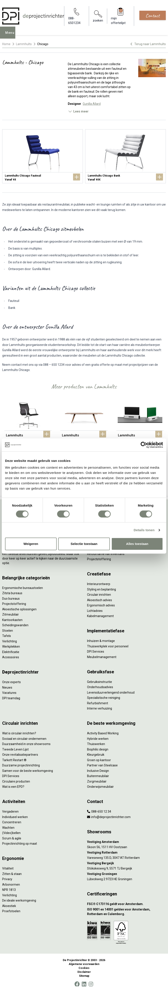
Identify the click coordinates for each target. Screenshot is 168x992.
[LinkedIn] (84, 984)
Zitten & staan (12, 874)
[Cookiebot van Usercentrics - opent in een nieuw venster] (144, 445)
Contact (152, 15)
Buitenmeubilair (98, 776)
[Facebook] (77, 984)
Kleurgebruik (95, 754)
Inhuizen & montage (101, 641)
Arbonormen (11, 884)
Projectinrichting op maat (19, 843)
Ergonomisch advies (101, 605)
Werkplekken (11, 646)
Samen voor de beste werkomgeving (27, 771)
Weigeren (30, 544)
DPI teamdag (11, 698)
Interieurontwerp (98, 584)
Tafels (6, 636)
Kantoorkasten (12, 620)
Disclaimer (84, 971)
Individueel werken (15, 817)
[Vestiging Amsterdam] (126, 842)
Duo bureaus (11, 598)
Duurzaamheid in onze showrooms (26, 744)
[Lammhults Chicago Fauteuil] (42, 156)
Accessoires (10, 657)
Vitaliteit (8, 868)
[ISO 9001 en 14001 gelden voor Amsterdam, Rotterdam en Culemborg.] (126, 911)
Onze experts (11, 682)
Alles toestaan (137, 544)
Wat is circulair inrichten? (19, 733)
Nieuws (7, 687)
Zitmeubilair (10, 614)
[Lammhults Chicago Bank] (125, 156)
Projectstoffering (14, 604)
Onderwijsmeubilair (100, 786)
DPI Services (95, 651)
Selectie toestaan (84, 544)
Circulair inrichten (99, 594)
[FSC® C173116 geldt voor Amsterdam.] (126, 904)
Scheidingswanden (15, 625)
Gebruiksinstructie (99, 682)
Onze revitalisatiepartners (20, 754)
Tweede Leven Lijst (15, 749)
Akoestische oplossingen (19, 609)
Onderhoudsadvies (100, 687)
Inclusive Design (98, 771)
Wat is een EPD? (13, 786)
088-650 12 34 (99, 811)
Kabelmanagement (100, 616)
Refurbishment (97, 703)
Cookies (84, 968)
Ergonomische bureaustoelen (22, 588)
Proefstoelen (11, 911)
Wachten (8, 827)
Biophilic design (97, 749)
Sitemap (84, 975)
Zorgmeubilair (97, 781)
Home (6, 44)
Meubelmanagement (101, 657)
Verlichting (9, 641)
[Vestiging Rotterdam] (126, 852)
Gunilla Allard (92, 103)
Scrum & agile (11, 838)
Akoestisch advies (99, 600)
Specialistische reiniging (103, 697)
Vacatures (9, 692)
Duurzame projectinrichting (21, 765)
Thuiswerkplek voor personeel (107, 646)
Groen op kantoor (99, 760)
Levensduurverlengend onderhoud (111, 692)
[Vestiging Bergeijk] (126, 863)
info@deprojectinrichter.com (109, 817)
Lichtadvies (95, 611)
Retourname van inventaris (105, 554)
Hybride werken (97, 738)
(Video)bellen (11, 833)
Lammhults (24, 44)
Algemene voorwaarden (84, 964)
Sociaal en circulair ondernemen (24, 738)
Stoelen (7, 630)
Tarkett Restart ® (14, 760)
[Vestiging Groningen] (126, 874)
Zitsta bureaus (12, 593)
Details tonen (144, 530)
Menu (11, 35)
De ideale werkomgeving (19, 900)
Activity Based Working (103, 733)
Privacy (7, 879)
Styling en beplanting (101, 589)
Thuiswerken (96, 744)
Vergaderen (10, 811)
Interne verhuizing (99, 708)
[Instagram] (91, 984)
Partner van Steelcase (102, 765)
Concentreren (11, 822)
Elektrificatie (10, 652)
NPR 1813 (9, 890)
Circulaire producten (16, 781)
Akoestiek (9, 906)
